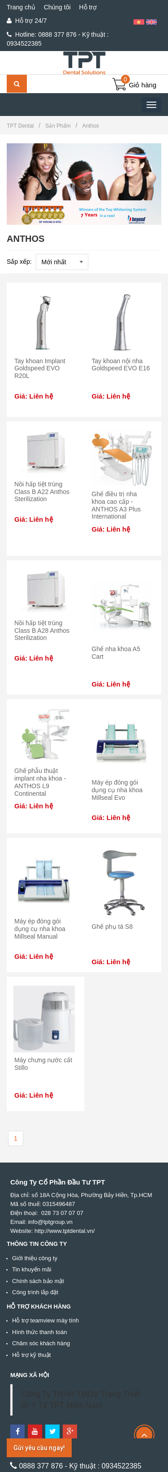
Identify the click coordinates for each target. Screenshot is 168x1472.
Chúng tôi (57, 7)
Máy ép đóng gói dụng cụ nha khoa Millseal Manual (39, 929)
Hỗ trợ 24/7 (27, 20)
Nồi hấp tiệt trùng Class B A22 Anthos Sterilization (41, 492)
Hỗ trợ (88, 7)
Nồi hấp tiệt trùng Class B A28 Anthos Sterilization (41, 630)
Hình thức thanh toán (39, 1332)
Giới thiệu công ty (34, 1258)
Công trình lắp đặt (35, 1292)
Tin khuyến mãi (31, 1269)
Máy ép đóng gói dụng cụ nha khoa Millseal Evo (117, 790)
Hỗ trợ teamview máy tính (45, 1320)
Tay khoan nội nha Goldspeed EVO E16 (121, 364)
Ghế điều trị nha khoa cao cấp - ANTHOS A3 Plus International (116, 505)
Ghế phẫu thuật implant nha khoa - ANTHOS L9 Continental (40, 782)
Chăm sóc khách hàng (41, 1343)
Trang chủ (21, 7)
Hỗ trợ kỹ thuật (31, 1355)
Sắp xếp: (19, 261)
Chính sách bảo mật (38, 1281)
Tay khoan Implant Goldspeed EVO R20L (39, 368)
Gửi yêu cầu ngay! (39, 1447)
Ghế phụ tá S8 (112, 926)
